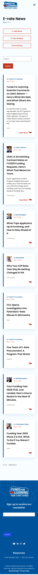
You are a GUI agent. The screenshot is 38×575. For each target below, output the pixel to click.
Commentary (17, 45)
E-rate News (17, 31)
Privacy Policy (24, 571)
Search (8, 66)
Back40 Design (14, 571)
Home (5, 22)
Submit (7, 537)
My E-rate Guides (28, 560)
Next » (14, 465)
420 (10, 465)
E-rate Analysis (17, 38)
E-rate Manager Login (11, 560)
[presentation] (18, 529)
